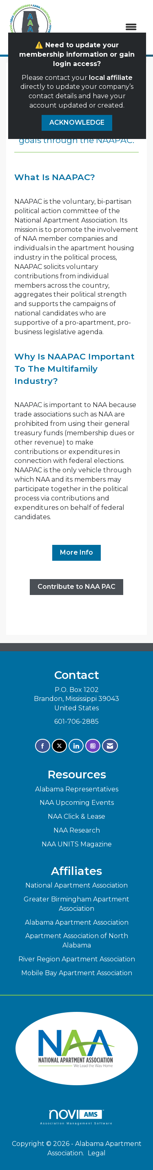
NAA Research (76, 830)
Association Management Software (76, 1117)
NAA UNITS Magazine (77, 844)
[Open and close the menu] (100, 27)
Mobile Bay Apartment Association (76, 973)
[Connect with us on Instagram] (92, 746)
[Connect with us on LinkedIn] (76, 746)
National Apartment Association (76, 885)
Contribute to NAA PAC (76, 587)
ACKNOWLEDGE (76, 122)
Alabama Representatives (76, 789)
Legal (97, 1153)
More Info (76, 552)
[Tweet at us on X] (59, 746)
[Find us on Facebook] (42, 746)
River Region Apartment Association (76, 959)
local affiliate (111, 78)
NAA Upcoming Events (77, 802)
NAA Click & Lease (76, 816)
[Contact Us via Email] (110, 746)
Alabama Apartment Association (77, 922)
